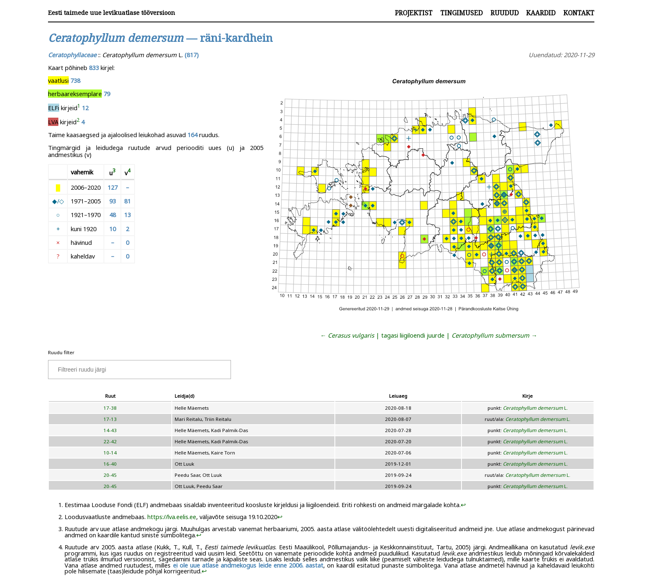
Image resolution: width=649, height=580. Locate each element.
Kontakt (578, 12)
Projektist (414, 12)
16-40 (110, 464)
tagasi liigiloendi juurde (413, 335)
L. (535, 408)
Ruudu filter (61, 352)
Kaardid (540, 12)
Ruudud (504, 12)
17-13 (110, 419)
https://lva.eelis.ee (171, 516)
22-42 (110, 441)
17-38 (110, 408)
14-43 (110, 430)
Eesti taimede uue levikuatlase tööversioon (111, 12)
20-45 (110, 475)
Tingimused (461, 12)
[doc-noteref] (78, 108)
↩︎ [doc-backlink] (463, 504)
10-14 (110, 453)
